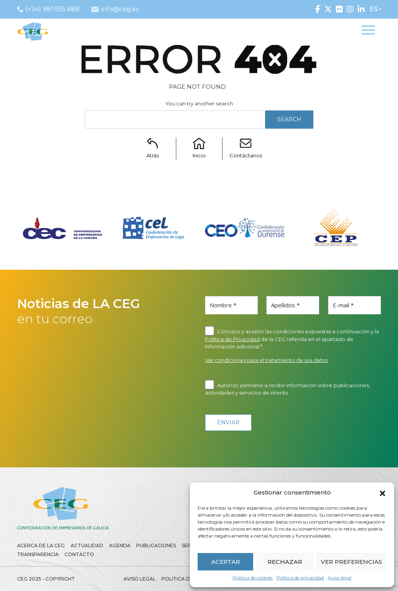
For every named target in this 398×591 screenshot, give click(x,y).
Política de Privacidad (232, 339)
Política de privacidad (300, 578)
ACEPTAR (225, 561)
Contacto (79, 554)
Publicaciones (156, 545)
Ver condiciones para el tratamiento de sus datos (266, 360)
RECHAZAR (285, 561)
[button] (382, 492)
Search (289, 119)
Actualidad (87, 545)
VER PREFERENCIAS (351, 561)
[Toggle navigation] (368, 31)
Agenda (119, 545)
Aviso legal (339, 578)
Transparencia (38, 554)
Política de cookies (253, 578)
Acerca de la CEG (41, 545)
